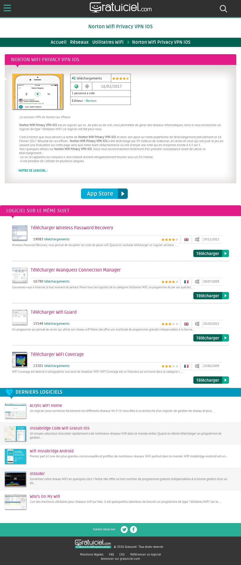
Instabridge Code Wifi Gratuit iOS (60, 428)
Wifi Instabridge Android (52, 451)
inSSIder (37, 474)
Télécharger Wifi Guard (211, 338)
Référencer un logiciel (145, 554)
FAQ (111, 554)
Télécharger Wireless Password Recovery (211, 253)
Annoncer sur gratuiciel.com (120, 559)
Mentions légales (92, 554)
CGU (122, 554)
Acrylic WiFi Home (46, 405)
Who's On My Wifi (45, 496)
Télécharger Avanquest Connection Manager (211, 295)
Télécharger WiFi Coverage (211, 380)
